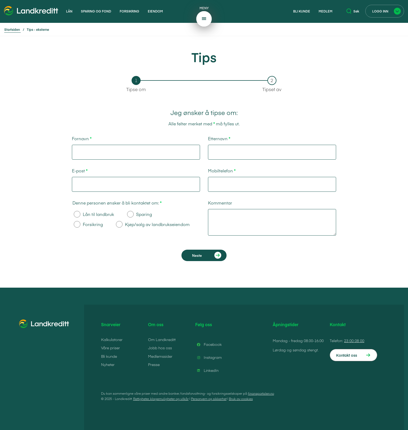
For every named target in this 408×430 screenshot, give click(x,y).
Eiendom (155, 11)
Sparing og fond (96, 11)
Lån (69, 11)
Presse (154, 364)
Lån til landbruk (94, 214)
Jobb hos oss (160, 347)
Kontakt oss (346, 355)
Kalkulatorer (112, 339)
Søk (352, 11)
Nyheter (108, 364)
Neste (197, 255)
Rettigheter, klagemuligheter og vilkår (161, 399)
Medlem (325, 11)
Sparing (139, 214)
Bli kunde (301, 11)
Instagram (208, 357)
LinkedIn (207, 370)
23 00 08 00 (354, 340)
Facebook (208, 344)
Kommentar (220, 203)
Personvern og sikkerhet (209, 399)
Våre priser (110, 347)
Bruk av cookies (241, 399)
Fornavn (80, 138)
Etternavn (218, 138)
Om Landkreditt (162, 339)
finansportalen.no (261, 393)
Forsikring (129, 11)
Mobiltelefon (220, 170)
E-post (78, 170)
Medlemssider (160, 356)
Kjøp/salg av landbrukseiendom (153, 224)
